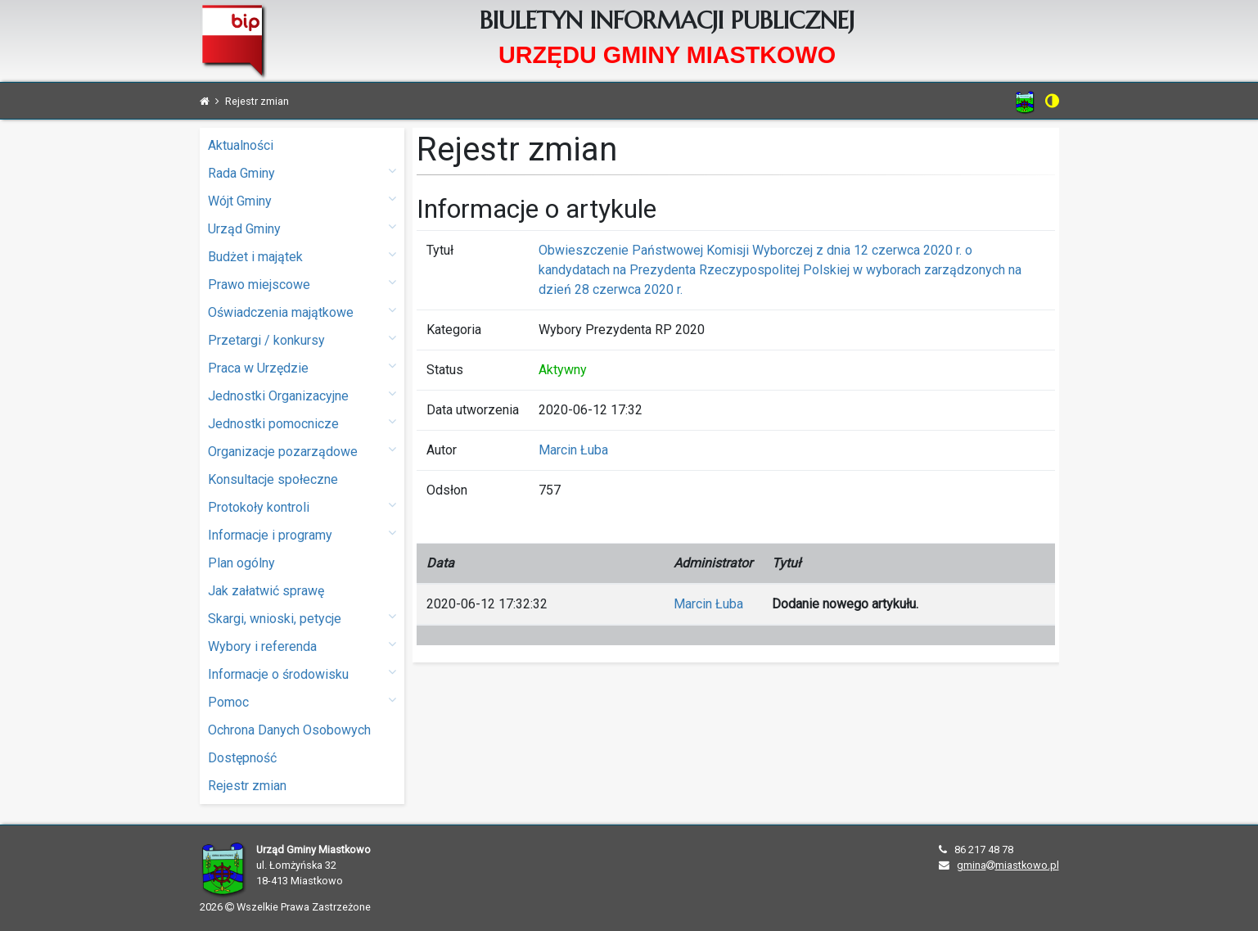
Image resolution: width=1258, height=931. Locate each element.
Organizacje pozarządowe (302, 450)
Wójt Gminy (302, 200)
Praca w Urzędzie (302, 367)
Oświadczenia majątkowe (302, 311)
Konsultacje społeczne (273, 479)
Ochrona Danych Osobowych (289, 730)
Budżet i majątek (302, 255)
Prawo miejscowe (302, 283)
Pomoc (302, 701)
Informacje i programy (302, 534)
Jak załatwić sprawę (266, 591)
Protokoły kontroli (302, 506)
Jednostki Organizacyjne (302, 395)
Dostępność (242, 758)
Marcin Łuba (573, 450)
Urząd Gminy (302, 228)
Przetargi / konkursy (302, 339)
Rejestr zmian (247, 785)
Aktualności (240, 145)
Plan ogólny (241, 563)
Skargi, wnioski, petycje (302, 617)
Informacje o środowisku (302, 673)
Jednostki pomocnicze (302, 423)
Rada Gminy (302, 172)
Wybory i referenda (302, 645)
